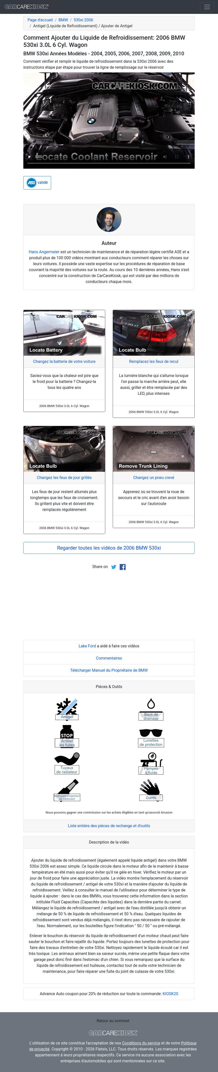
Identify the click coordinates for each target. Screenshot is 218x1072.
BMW (63, 20)
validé (37, 183)
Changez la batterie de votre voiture (64, 361)
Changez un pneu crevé (153, 477)
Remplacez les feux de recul (153, 361)
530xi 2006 (83, 20)
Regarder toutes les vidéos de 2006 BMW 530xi (109, 548)
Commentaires (109, 658)
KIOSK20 (170, 993)
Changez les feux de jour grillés (64, 477)
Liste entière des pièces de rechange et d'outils (109, 825)
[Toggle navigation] (207, 7)
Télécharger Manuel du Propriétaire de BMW (109, 670)
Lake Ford (87, 646)
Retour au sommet (113, 1020)
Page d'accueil (40, 20)
